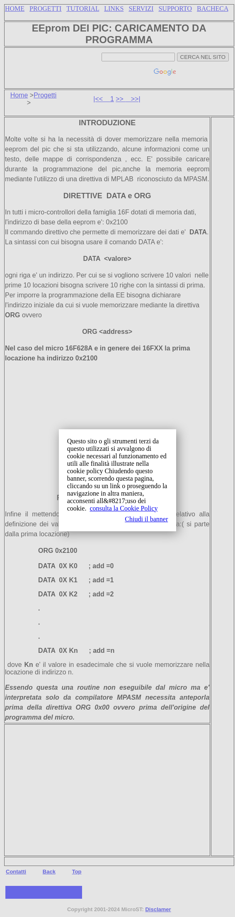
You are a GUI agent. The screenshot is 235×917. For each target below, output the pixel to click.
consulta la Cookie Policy (123, 508)
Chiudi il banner (146, 519)
